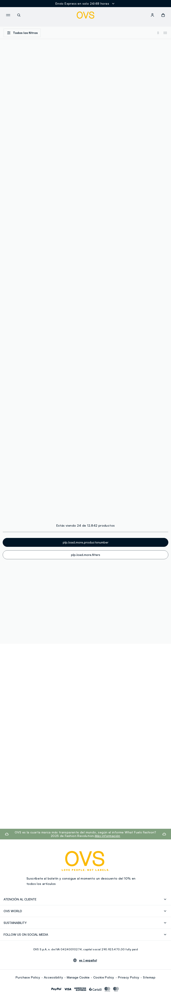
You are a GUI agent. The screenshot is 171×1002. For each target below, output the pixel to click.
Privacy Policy (128, 977)
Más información (107, 836)
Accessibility (53, 977)
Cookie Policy (103, 977)
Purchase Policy (28, 977)
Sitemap (149, 977)
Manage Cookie (78, 977)
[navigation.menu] (8, 15)
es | (88, 960)
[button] (163, 15)
